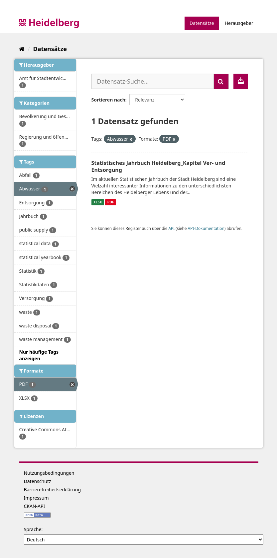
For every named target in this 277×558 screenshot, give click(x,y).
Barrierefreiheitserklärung (52, 489)
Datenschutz (37, 481)
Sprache (33, 529)
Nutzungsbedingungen (49, 473)
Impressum (36, 498)
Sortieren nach (108, 100)
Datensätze (202, 23)
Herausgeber (239, 23)
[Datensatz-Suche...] (152, 81)
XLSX (97, 202)
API (171, 228)
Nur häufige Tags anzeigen (39, 355)
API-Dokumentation (206, 228)
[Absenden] (221, 81)
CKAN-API (34, 506)
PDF (110, 202)
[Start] (22, 49)
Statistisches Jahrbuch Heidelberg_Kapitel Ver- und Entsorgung (158, 166)
